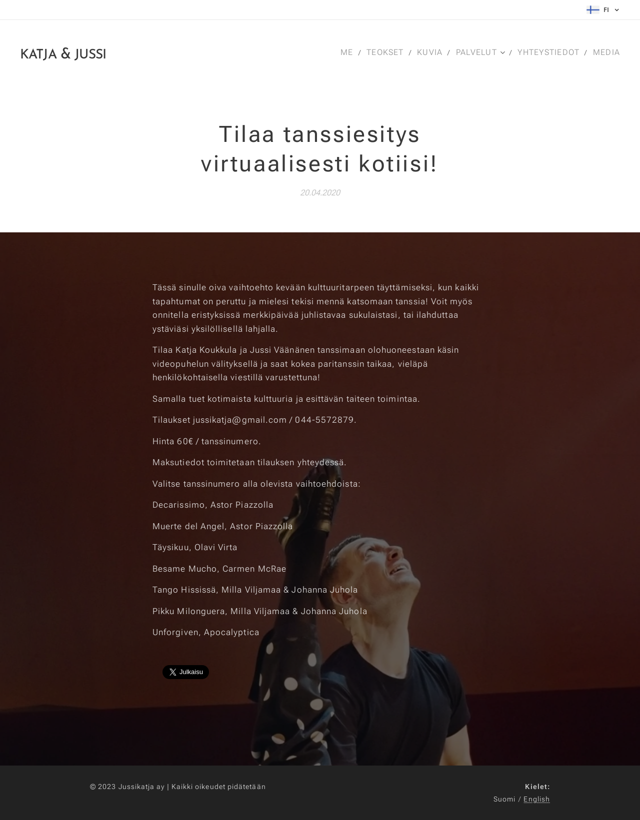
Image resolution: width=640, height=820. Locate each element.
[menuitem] (348, 52)
